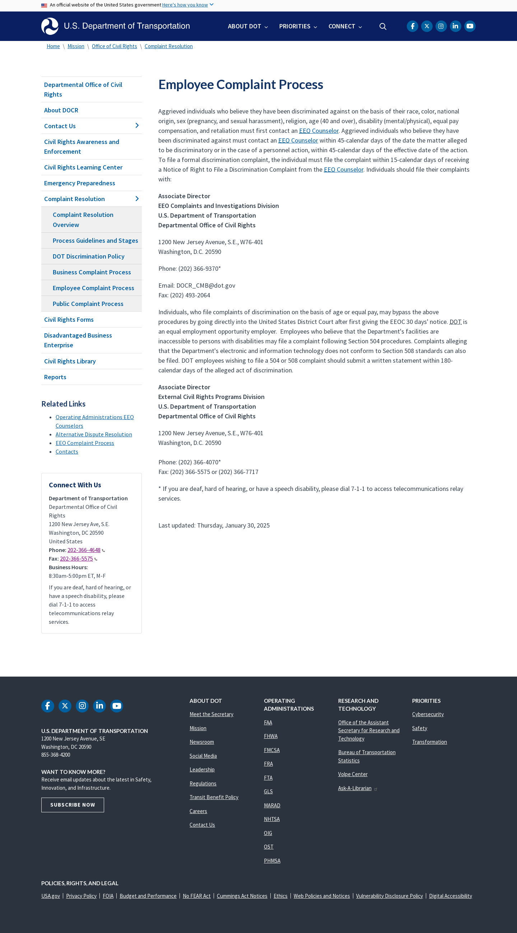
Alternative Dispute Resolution (94, 434)
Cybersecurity (428, 714)
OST (269, 846)
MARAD (272, 805)
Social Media (203, 755)
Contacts (67, 451)
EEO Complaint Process (85, 442)
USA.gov (50, 895)
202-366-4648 (86, 549)
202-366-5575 (78, 558)
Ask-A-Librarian (358, 788)
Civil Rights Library (70, 361)
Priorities (295, 26)
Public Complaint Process (88, 304)
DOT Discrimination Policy (89, 256)
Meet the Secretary (211, 714)
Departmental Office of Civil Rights (83, 89)
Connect (342, 26)
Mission (75, 46)
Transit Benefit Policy (214, 797)
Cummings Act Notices (242, 895)
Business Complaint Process (92, 272)
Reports (55, 377)
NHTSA (272, 819)
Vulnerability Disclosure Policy (389, 895)
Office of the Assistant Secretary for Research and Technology (369, 730)
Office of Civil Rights (114, 46)
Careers (198, 811)
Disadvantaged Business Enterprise (78, 340)
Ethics (281, 895)
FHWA (271, 736)
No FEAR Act (197, 895)
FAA (268, 722)
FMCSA (272, 750)
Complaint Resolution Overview (83, 219)
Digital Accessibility (450, 895)
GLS (268, 791)
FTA (268, 777)
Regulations (203, 783)
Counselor (319, 130)
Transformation (429, 741)
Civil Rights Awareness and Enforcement (81, 147)
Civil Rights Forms (69, 319)
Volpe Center (353, 774)
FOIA (108, 895)
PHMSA (272, 860)
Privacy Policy (81, 895)
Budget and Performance (148, 895)
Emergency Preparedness (79, 183)
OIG (268, 833)
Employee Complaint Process (93, 288)
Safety (419, 728)
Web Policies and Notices (322, 895)
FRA (268, 763)
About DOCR (61, 110)
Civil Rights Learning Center (83, 167)
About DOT (244, 26)
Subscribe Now (72, 804)
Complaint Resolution (169, 46)
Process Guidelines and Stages (95, 240)
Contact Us (91, 126)
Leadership (202, 769)
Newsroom (202, 741)
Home (53, 46)
